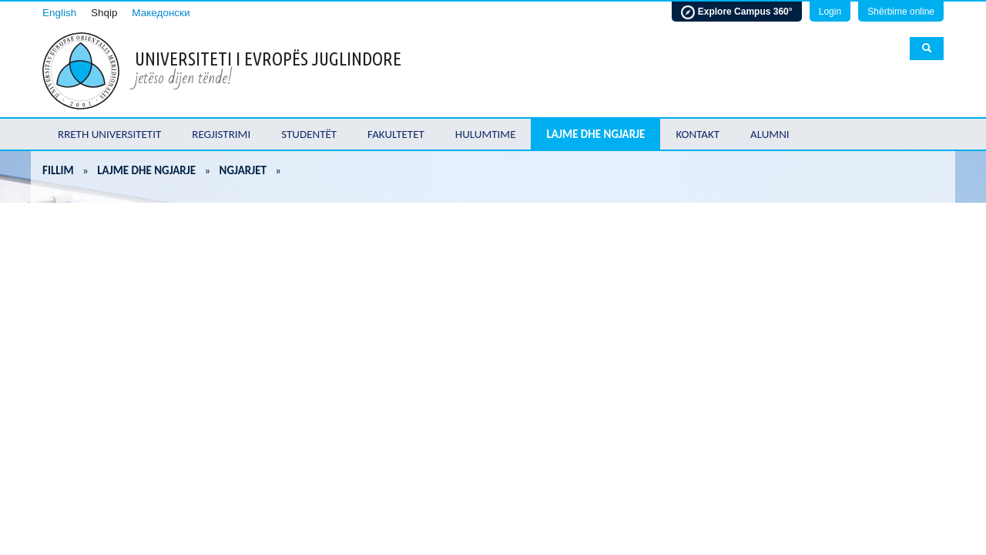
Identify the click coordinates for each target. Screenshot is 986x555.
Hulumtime (485, 134)
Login (830, 11)
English (59, 12)
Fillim (58, 170)
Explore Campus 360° (736, 12)
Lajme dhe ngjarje (595, 134)
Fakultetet (395, 134)
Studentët (309, 134)
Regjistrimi (221, 134)
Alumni (770, 134)
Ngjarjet (243, 170)
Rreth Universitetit (109, 134)
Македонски (160, 12)
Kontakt (697, 134)
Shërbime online (900, 11)
